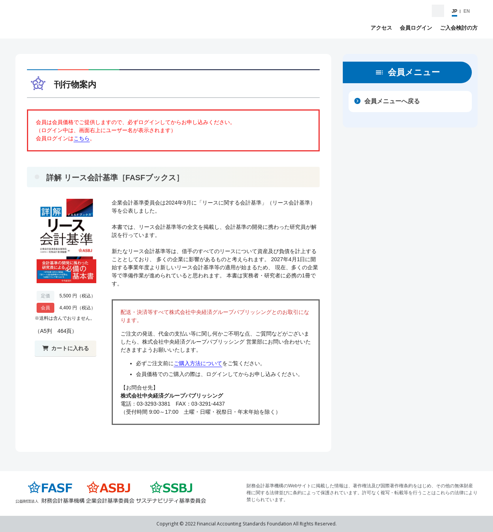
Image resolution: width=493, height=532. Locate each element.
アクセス (381, 28)
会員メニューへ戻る (392, 101)
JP (455, 11)
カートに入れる (70, 348)
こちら (82, 138)
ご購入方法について (198, 363)
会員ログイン (416, 28)
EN (466, 11)
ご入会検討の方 (459, 28)
